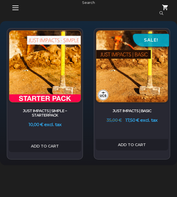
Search (88, 2)
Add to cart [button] (45, 146)
